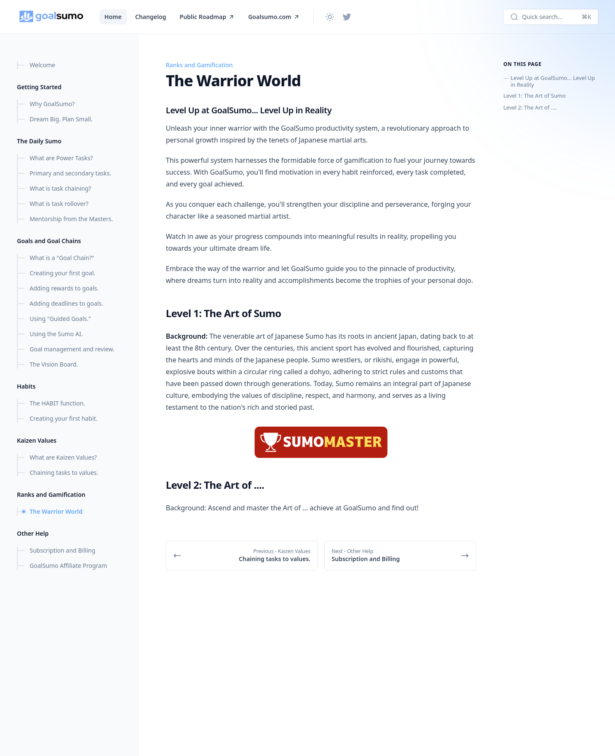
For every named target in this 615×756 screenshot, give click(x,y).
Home (113, 17)
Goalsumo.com (274, 17)
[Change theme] (330, 17)
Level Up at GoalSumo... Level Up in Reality (553, 81)
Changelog (150, 17)
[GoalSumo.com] (51, 17)
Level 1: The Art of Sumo (534, 95)
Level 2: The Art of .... (530, 107)
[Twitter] (346, 17)
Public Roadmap (207, 17)
